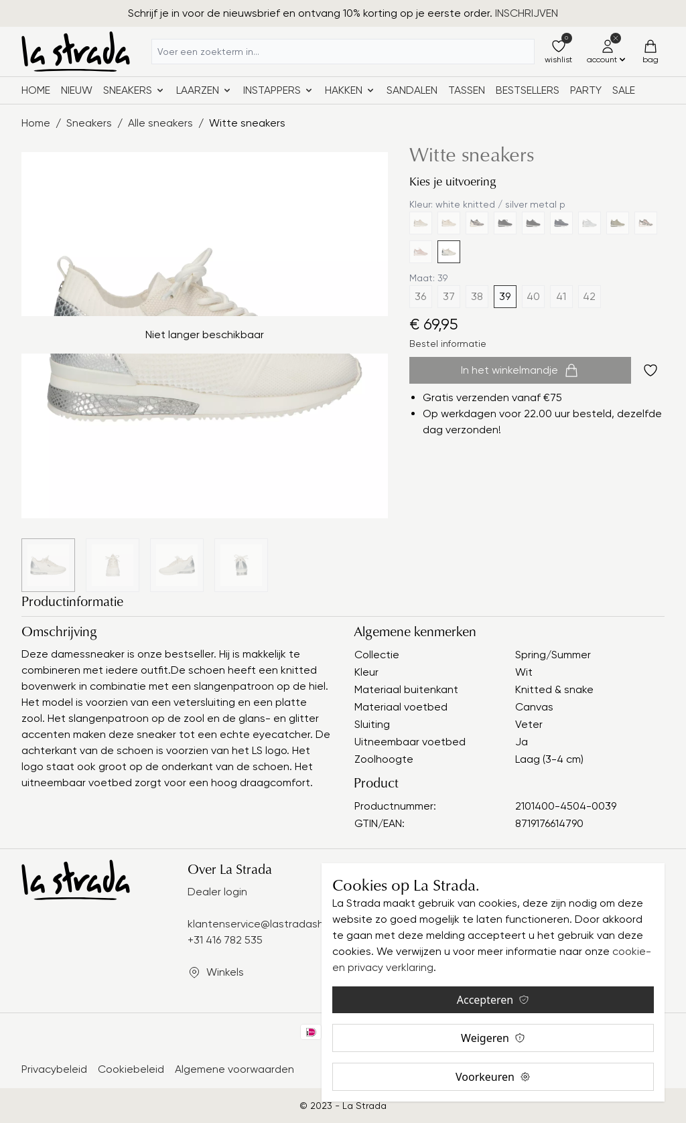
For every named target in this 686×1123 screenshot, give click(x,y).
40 (533, 296)
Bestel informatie (447, 343)
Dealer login (217, 891)
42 (589, 296)
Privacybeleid (54, 1069)
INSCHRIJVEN (526, 13)
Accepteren (493, 999)
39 (504, 296)
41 (561, 296)
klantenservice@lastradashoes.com (277, 923)
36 (420, 296)
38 (477, 296)
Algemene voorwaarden (234, 1069)
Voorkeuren (493, 1076)
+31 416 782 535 (225, 939)
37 (449, 296)
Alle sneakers (160, 123)
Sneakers (89, 123)
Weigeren (493, 1038)
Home (35, 90)
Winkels (225, 972)
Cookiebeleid (131, 1069)
